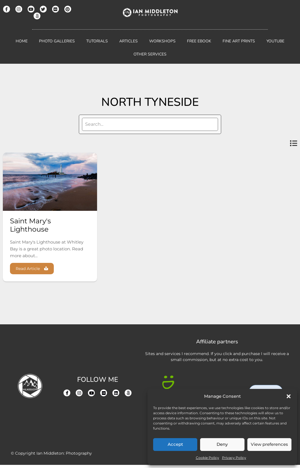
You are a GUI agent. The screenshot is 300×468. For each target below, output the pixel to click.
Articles (128, 41)
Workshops (162, 41)
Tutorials (97, 41)
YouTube (275, 41)
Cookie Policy (207, 457)
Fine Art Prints (239, 41)
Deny (222, 444)
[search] (150, 124)
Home (22, 41)
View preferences (269, 444)
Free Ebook (199, 41)
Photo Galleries (57, 41)
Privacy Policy (234, 457)
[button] (288, 396)
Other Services (150, 54)
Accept (175, 444)
